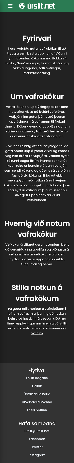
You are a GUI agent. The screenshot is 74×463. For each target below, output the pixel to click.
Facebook (37, 439)
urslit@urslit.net (37, 431)
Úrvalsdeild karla (37, 394)
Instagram (37, 455)
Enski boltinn (37, 410)
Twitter (37, 447)
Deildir (37, 386)
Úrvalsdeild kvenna (37, 402)
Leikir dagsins (37, 378)
